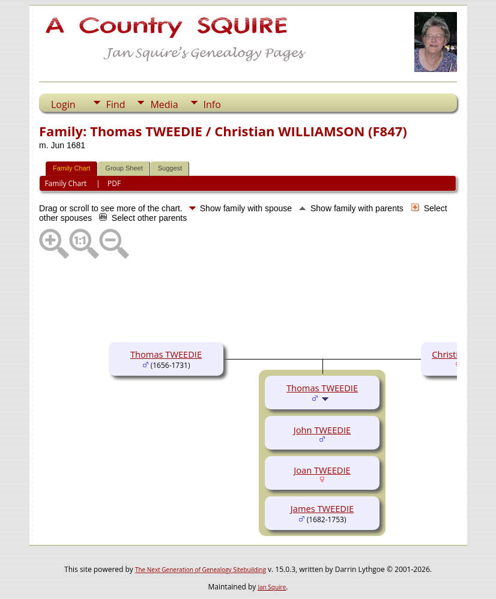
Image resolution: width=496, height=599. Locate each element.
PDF (114, 183)
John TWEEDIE (322, 430)
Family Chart (71, 168)
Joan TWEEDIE (322, 470)
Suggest (170, 168)
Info (212, 104)
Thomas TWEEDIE (166, 354)
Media (164, 104)
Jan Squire (272, 587)
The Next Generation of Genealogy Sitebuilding (200, 569)
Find (116, 104)
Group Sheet (123, 168)
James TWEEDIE (322, 508)
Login (63, 104)
